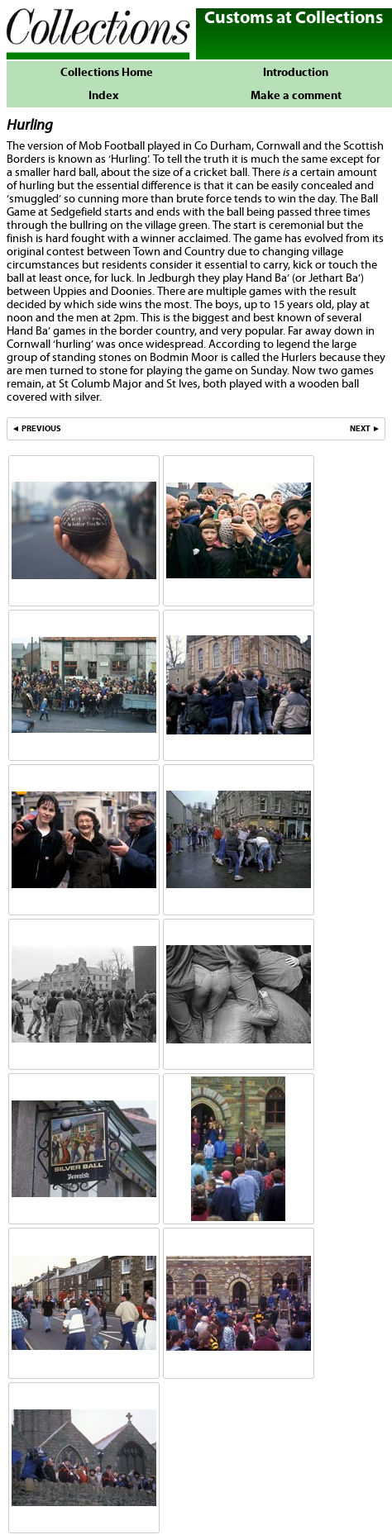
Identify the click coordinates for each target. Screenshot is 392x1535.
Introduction (295, 72)
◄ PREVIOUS (36, 429)
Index (103, 95)
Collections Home (103, 72)
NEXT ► (365, 429)
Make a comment (296, 95)
